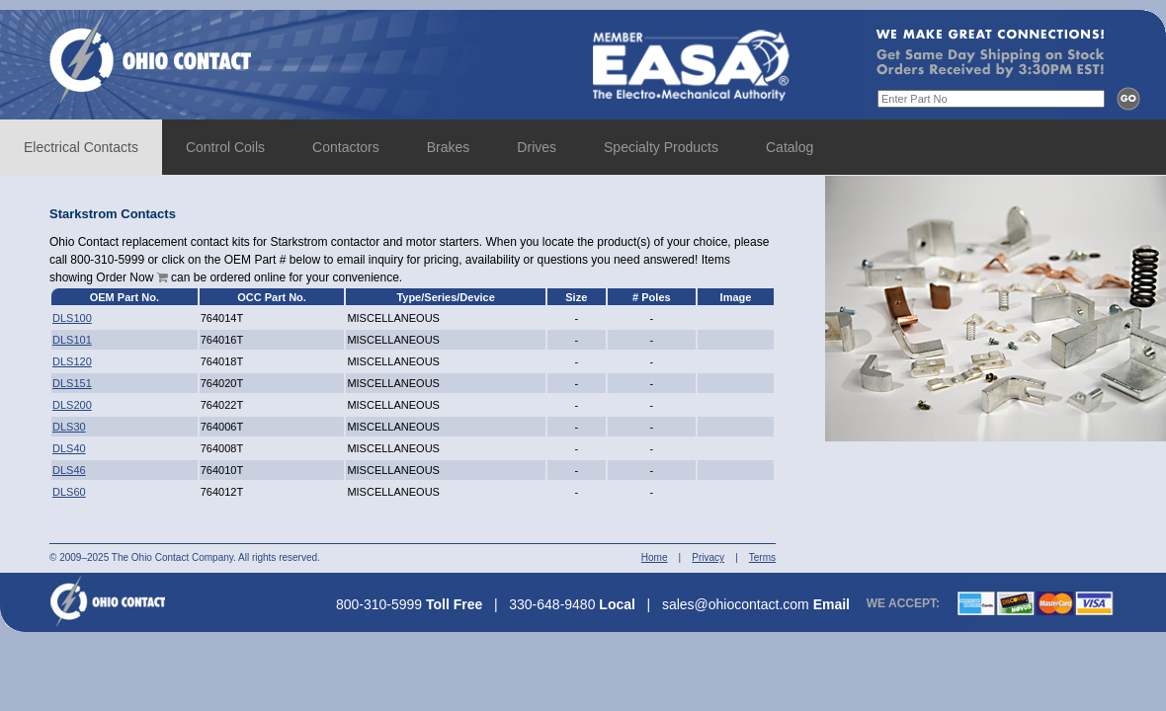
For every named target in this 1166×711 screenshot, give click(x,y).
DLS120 (72, 361)
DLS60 (69, 492)
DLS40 (69, 448)
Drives (536, 147)
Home (654, 557)
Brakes (448, 147)
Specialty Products (661, 147)
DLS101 (72, 340)
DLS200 (72, 405)
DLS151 (72, 383)
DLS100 (72, 318)
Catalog (789, 147)
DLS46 (69, 470)
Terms (762, 557)
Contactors (345, 147)
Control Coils (225, 147)
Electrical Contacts (81, 147)
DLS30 (69, 427)
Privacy (708, 557)
